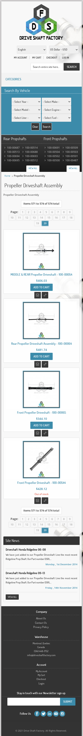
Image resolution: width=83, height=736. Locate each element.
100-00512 (31, 160)
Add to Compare (45, 295)
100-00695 (13, 160)
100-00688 (31, 152)
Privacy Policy (41, 627)
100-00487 (71, 160)
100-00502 (53, 156)
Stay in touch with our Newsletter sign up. (41, 693)
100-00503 (71, 152)
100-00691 (53, 147)
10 (12, 217)
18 (71, 217)
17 (63, 217)
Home (7, 175)
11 (19, 217)
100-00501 (71, 156)
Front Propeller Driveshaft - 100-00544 (41, 483)
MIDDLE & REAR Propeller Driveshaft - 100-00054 (41, 274)
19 (37, 223)
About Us (41, 618)
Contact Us (41, 622)
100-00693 (31, 156)
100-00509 (71, 147)
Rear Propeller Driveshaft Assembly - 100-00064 (41, 344)
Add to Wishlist (37, 295)
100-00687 (13, 147)
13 (34, 217)
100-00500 (53, 160)
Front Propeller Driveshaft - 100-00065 (41, 412)
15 (48, 217)
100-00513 (13, 152)
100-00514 (31, 147)
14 (41, 217)
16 (56, 217)
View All (32, 168)
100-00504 (53, 152)
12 (26, 217)
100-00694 (13, 156)
